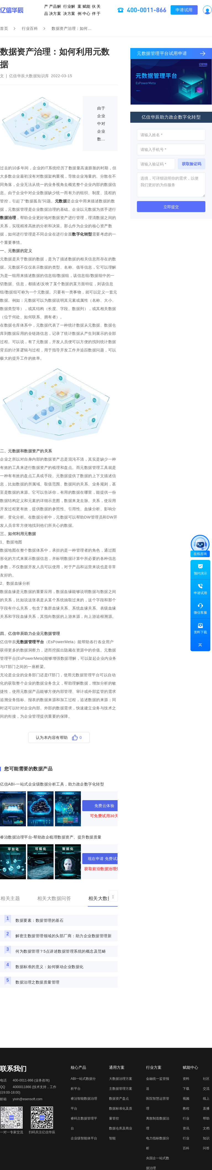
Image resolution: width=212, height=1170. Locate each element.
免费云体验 (104, 805)
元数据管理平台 (30, 642)
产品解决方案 (58, 10)
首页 (4, 28)
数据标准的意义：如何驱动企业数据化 (49, 967)
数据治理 (8, 217)
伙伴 (90, 10)
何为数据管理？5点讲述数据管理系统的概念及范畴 (60, 951)
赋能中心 (83, 10)
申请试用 (178, 9)
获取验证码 (191, 164)
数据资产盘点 (119, 1098)
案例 (78, 10)
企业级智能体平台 (84, 1138)
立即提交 (171, 207)
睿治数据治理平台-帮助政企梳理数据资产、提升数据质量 (51, 837)
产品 (51, 10)
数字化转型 (82, 234)
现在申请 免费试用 (104, 858)
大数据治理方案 (120, 1079)
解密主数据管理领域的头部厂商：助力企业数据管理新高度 (63, 937)
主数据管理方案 (120, 1089)
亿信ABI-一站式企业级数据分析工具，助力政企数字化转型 (52, 784)
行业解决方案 (69, 10)
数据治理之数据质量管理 (37, 982)
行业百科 (30, 28)
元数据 (61, 201)
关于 (94, 10)
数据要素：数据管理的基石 (39, 920)
